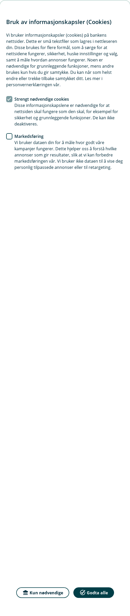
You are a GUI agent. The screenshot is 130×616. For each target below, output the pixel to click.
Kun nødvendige (42, 592)
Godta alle (94, 592)
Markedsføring (29, 136)
